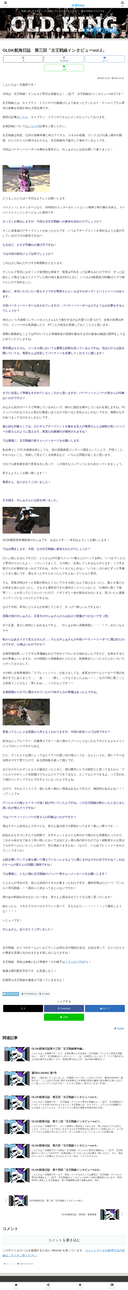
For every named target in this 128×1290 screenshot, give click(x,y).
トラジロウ (72, 961)
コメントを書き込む (64, 1240)
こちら (24, 117)
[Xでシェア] (23, 58)
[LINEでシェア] (64, 67)
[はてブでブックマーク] (105, 58)
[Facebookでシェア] (64, 58)
